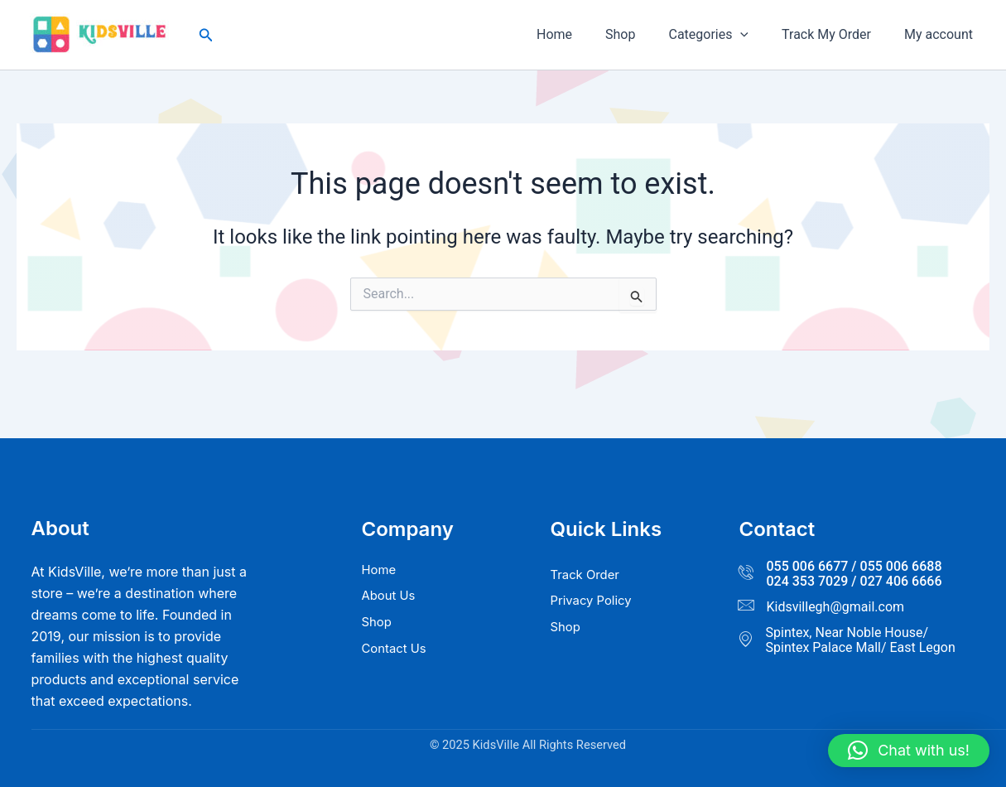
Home (584, 34)
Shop (643, 34)
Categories (725, 35)
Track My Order (836, 34)
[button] (206, 35)
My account (941, 34)
